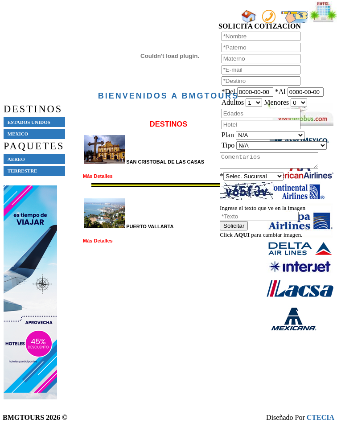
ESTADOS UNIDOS (29, 122)
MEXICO (18, 133)
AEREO (16, 159)
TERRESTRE (22, 170)
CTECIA (320, 417)
